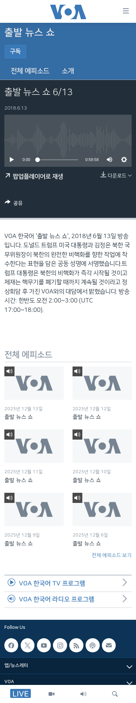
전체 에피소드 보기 (112, 555)
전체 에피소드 (30, 71)
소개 (68, 71)
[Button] (14, 204)
